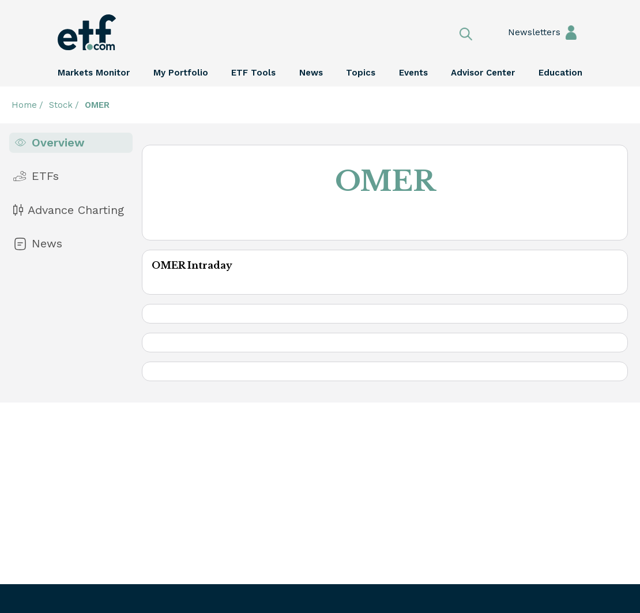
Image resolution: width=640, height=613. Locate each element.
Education (560, 72)
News (311, 72)
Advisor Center (483, 72)
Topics (360, 72)
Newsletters (523, 32)
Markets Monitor (94, 72)
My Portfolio (180, 72)
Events (413, 72)
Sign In (571, 32)
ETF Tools (253, 72)
